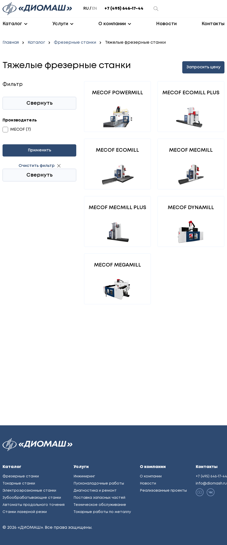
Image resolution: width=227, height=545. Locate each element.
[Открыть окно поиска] (156, 8)
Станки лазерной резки (25, 511)
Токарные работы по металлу (102, 511)
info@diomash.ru (211, 483)
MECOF (17, 129)
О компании (112, 24)
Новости (166, 24)
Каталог (12, 24)
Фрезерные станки (75, 42)
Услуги (60, 24)
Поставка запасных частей (99, 497)
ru (86, 8)
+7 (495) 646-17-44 (123, 8)
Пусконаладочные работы (98, 483)
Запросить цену (203, 67)
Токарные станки (19, 483)
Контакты (213, 24)
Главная (11, 42)
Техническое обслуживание (99, 504)
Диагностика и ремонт (95, 490)
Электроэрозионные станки (29, 490)
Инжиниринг (84, 476)
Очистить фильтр (37, 166)
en (94, 8)
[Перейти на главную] (38, 8)
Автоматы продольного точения (34, 504)
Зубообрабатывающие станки (32, 497)
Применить (39, 150)
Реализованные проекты (163, 490)
